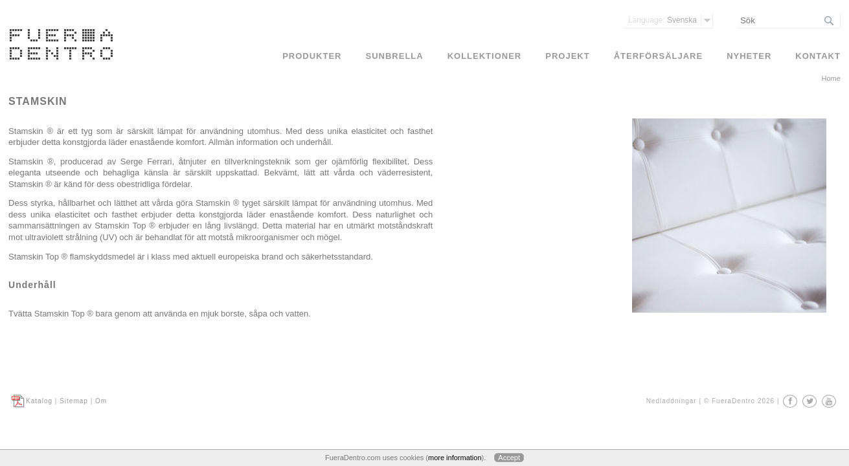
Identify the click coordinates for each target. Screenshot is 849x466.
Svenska (662, 20)
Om (101, 401)
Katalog (39, 401)
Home (831, 78)
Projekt (567, 56)
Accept (509, 457)
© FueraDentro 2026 (739, 401)
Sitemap (74, 401)
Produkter (311, 56)
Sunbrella (395, 56)
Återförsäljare (658, 56)
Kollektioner (484, 56)
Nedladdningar (671, 401)
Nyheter (749, 56)
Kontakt (818, 56)
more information (455, 457)
